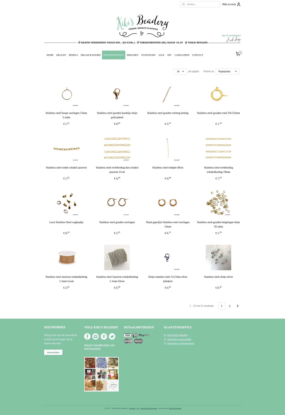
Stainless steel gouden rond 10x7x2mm (218, 112)
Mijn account (231, 4)
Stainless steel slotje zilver (218, 276)
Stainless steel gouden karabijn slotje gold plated (117, 115)
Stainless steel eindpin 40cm (167, 167)
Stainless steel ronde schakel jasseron (66, 167)
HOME (50, 55)
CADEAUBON (181, 55)
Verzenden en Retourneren (180, 343)
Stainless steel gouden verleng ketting (167, 112)
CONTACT (197, 55)
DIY (169, 55)
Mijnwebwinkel (175, 408)
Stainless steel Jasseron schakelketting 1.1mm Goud (66, 279)
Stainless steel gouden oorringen (117, 222)
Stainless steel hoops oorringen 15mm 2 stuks (66, 115)
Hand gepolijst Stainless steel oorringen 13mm (167, 224)
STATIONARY (148, 55)
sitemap (132, 408)
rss (138, 408)
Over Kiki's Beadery (177, 335)
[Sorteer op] (228, 71)
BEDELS (73, 55)
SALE (161, 55)
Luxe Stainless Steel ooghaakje (66, 222)
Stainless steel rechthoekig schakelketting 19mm (218, 169)
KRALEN (61, 55)
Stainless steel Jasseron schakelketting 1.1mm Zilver (117, 279)
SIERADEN (132, 55)
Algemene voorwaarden (179, 339)
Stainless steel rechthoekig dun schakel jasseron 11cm (117, 169)
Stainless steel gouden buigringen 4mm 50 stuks (218, 224)
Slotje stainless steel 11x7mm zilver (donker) (167, 279)
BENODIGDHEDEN (113, 55)
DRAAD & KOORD (91, 55)
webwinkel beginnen (149, 408)
